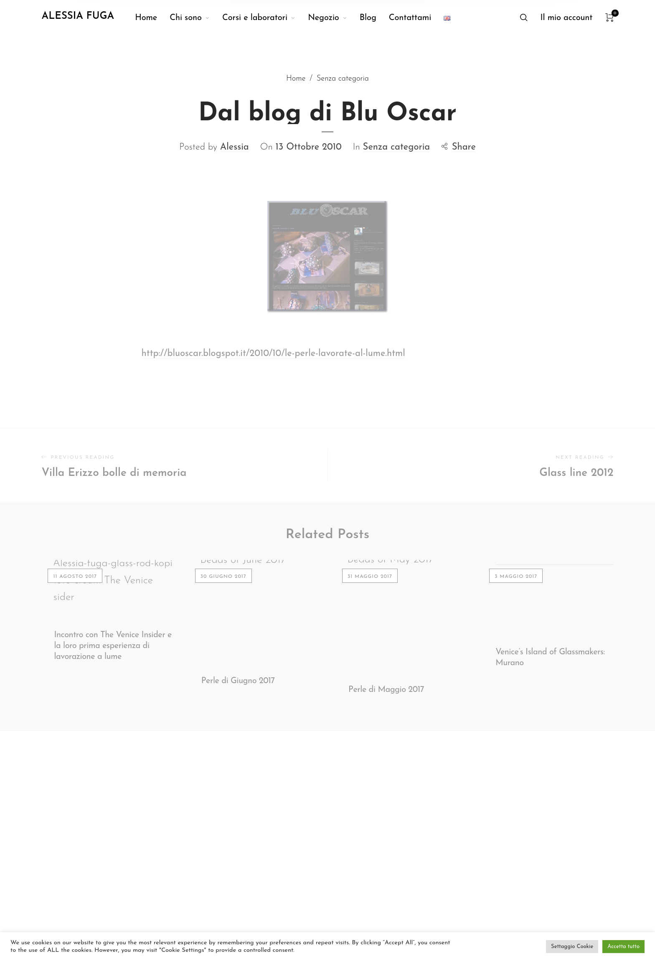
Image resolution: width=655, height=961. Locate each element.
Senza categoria (396, 136)
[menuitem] (152, 18)
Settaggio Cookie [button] (572, 946)
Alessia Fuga (77, 16)
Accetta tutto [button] (623, 946)
